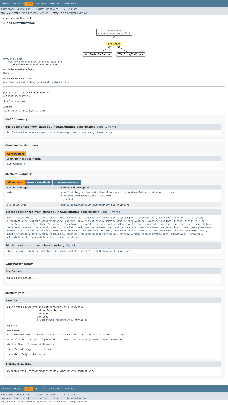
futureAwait (14, 224)
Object (70, 245)
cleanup (197, 217)
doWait (109, 221)
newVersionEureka (186, 230)
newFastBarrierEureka (66, 230)
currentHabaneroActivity (46, 221)
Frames (40, 9)
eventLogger (38, 132)
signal (61, 237)
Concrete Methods (67, 182)
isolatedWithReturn (198, 224)
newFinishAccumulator (97, 230)
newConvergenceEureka (122, 227)
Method (44, 13)
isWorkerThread (72, 227)
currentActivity (16, 221)
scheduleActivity (17, 237)
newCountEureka (149, 227)
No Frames (52, 9)
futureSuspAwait (67, 224)
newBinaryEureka (95, 227)
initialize (135, 224)
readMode (71, 234)
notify (73, 251)
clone (9, 251)
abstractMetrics (26, 217)
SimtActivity (101, 204)
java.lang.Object (12, 59)
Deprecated (54, 3)
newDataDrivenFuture (174, 227)
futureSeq (31, 224)
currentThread (94, 221)
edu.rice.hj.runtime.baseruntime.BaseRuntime (35, 61)
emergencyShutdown (159, 221)
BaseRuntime (22, 96)
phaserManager (105, 132)
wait (112, 251)
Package (18, 3)
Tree (43, 3)
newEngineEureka (201, 227)
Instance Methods (38, 182)
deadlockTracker (16, 132)
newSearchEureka (139, 230)
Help (73, 3)
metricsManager (83, 132)
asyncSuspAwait (146, 217)
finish (178, 221)
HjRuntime (9, 73)
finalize (32, 251)
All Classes (70, 9)
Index (66, 3)
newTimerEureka (162, 230)
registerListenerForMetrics (98, 234)
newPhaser (120, 230)
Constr (33, 13)
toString (101, 251)
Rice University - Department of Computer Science (43, 401)
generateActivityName (111, 224)
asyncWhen (165, 217)
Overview (6, 3)
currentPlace (73, 221)
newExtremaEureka (38, 230)
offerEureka (39, 234)
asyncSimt (67, 192)
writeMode (74, 237)
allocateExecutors (52, 217)
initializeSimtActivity (76, 204)
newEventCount (15, 230)
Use (37, 3)
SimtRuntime (14, 163)
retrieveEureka (129, 234)
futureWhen (87, 224)
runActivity (178, 234)
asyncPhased (91, 217)
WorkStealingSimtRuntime (53, 82)
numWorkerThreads (17, 234)
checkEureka (181, 217)
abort (9, 217)
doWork (121, 221)
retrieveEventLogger (155, 234)
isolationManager (59, 132)
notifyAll (86, 251)
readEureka (57, 234)
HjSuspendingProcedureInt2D (79, 195)
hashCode (60, 251)
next (203, 230)
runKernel (195, 234)
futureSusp (47, 224)
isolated (150, 224)
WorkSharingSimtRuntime (18, 82)
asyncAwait (73, 217)
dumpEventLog (136, 221)
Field (24, 13)
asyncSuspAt (125, 217)
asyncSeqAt (108, 217)
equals (20, 251)
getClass (46, 251)
